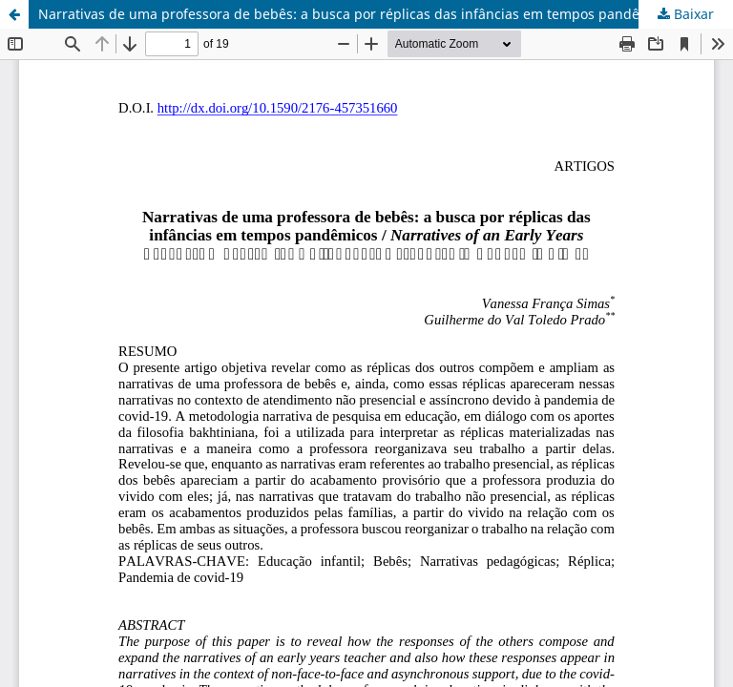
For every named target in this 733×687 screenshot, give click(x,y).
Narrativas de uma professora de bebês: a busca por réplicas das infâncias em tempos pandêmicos (357, 14)
